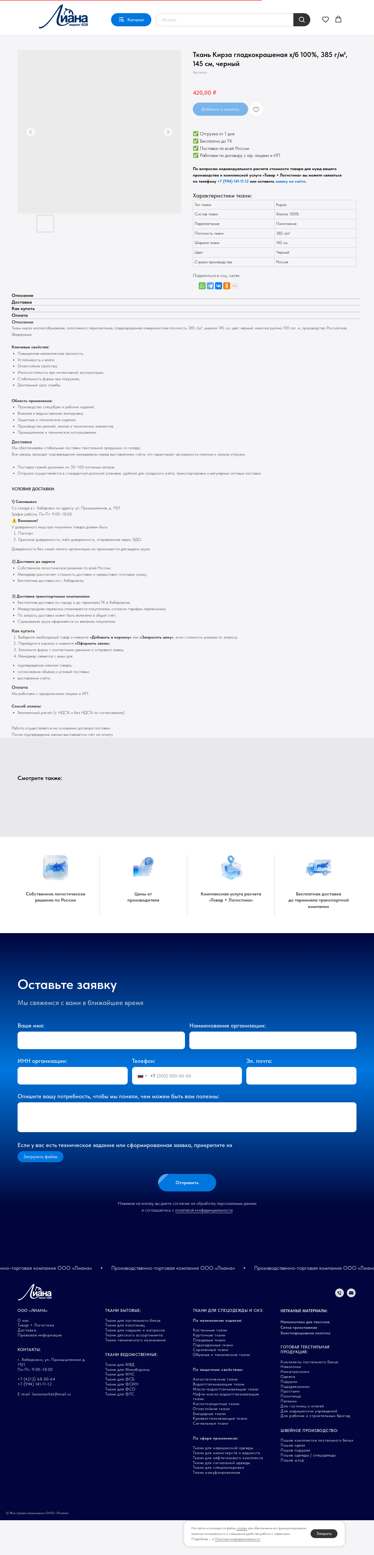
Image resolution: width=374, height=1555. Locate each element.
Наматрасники (294, 1406)
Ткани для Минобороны (127, 1404)
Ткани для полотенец (125, 1360)
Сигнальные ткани (210, 1458)
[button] (325, 34)
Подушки (288, 1416)
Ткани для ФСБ (120, 1414)
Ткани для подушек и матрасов (135, 1364)
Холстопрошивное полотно (305, 1367)
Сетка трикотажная (298, 1362)
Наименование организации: (227, 1060)
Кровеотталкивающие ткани (220, 1453)
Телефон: (143, 1095)
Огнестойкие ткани (211, 1443)
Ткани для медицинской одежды (223, 1482)
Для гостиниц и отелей (302, 1440)
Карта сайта (80, 1548)
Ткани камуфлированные (216, 1507)
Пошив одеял (293, 1480)
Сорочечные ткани (210, 1384)
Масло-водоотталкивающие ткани (226, 1423)
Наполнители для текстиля (305, 1356)
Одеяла (287, 1411)
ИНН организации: (42, 1095)
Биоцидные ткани (209, 1448)
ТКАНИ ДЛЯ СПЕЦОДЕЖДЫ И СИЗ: (228, 1345)
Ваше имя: (31, 1060)
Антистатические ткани (215, 1414)
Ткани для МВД (120, 1399)
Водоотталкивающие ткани (219, 1418)
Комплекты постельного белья (309, 1396)
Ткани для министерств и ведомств (226, 1487)
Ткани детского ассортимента (134, 1369)
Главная (25, 7)
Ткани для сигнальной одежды (221, 1497)
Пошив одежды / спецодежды (308, 1489)
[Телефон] (339, 1330)
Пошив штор (292, 1494)
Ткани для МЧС (120, 1409)
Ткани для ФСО (120, 1423)
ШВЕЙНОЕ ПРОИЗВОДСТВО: (309, 1465)
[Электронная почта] (351, 1330)
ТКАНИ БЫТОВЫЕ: (123, 1345)
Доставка (94, 7)
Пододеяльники (295, 1421)
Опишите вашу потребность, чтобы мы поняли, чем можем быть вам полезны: (118, 1131)
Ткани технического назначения (135, 1374)
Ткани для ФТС (119, 1428)
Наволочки (290, 1401)
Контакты (141, 7)
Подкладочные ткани (213, 1379)
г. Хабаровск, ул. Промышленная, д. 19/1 (247, 7)
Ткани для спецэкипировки (218, 1502)
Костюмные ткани (210, 1364)
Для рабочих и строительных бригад (315, 1450)
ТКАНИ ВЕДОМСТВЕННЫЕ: (131, 1389)
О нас (117, 7)
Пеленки (288, 1435)
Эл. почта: (259, 1095)
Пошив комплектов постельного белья (316, 1475)
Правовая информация (40, 1369)
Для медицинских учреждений (308, 1445)
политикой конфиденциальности (204, 1245)
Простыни (289, 1426)
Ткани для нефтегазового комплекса (228, 1492)
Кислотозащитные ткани (216, 1438)
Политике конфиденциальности (237, 1539)
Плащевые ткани (209, 1374)
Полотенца (290, 1430)
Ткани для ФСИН (121, 1418)
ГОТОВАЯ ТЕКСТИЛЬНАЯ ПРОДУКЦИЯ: (305, 1384)
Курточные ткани (209, 1369)
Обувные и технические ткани (221, 1389)
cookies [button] (242, 1528)
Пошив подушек (295, 1485)
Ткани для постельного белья (133, 1355)
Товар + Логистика (59, 7)
